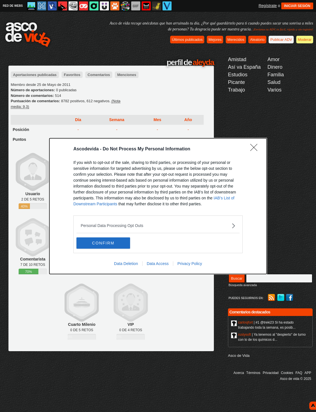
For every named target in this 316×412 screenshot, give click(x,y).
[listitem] (158, 226)
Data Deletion (126, 263)
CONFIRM (103, 242)
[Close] (255, 149)
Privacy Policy (189, 263)
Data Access (158, 263)
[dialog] (158, 206)
